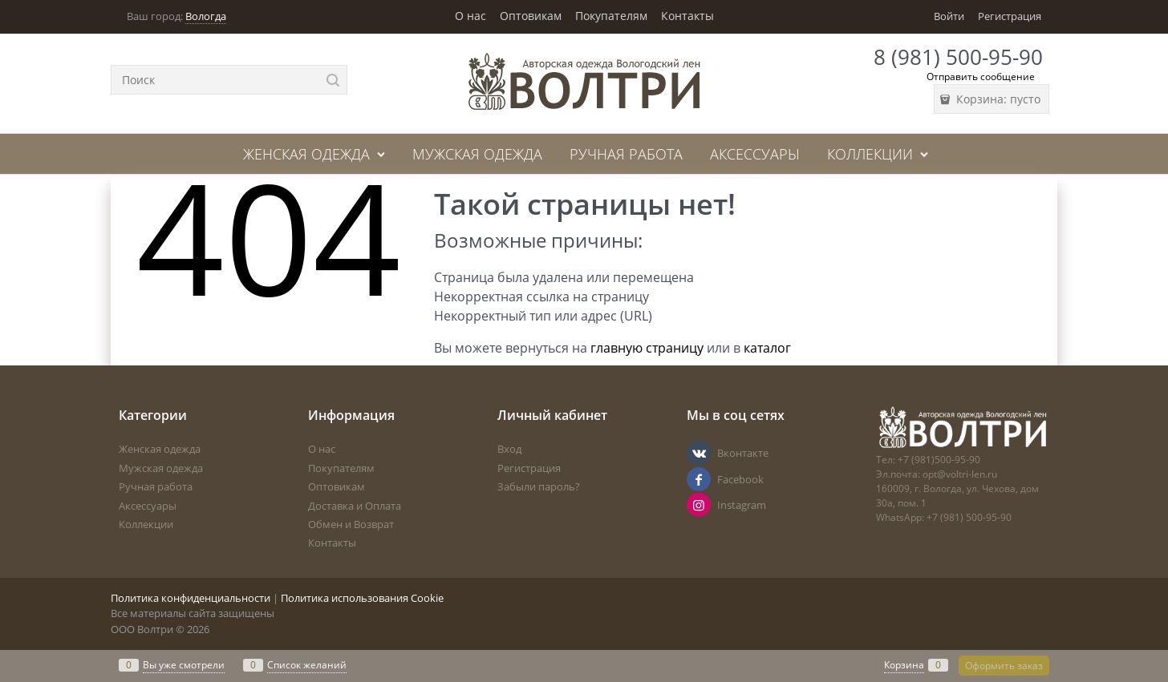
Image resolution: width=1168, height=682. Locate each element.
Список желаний (307, 665)
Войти (949, 16)
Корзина (904, 665)
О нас (470, 15)
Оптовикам (531, 15)
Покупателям (611, 15)
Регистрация (1009, 16)
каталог (767, 348)
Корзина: (996, 99)
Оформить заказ (1004, 665)
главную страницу (647, 348)
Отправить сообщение (981, 76)
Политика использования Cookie (362, 598)
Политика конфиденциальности (190, 598)
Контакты (687, 15)
